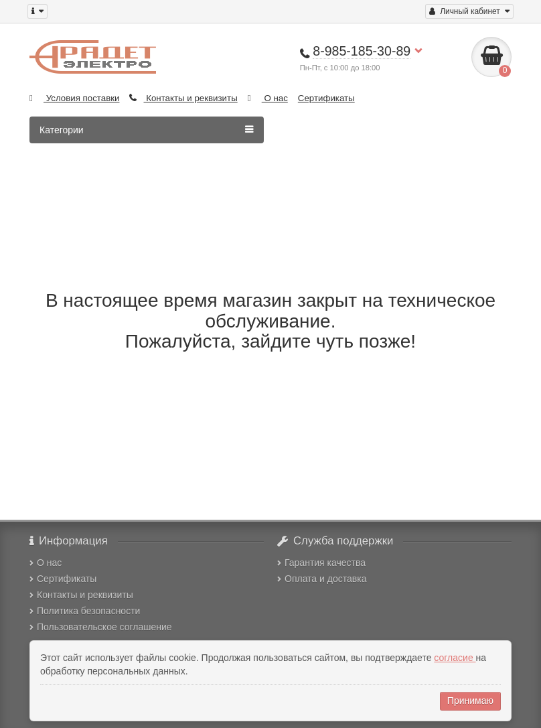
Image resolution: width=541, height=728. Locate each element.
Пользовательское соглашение (100, 627)
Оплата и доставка (321, 578)
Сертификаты (326, 98)
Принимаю (470, 700)
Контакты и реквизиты (183, 98)
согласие (454, 657)
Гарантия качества (321, 562)
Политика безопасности (84, 610)
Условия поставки (74, 98)
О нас (268, 98)
